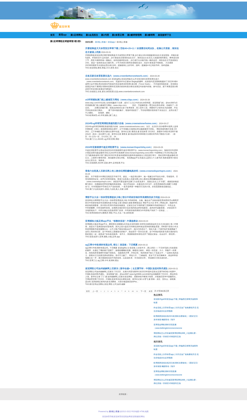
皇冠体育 (117, 416)
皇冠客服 (134, 416)
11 (137, 291)
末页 (150, 291)
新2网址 (141, 416)
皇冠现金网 (126, 416)
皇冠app (111, 42)
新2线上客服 (100, 42)
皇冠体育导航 (108, 416)
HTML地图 (144, 411)
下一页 (143, 291)
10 (133, 291)
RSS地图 (135, 411)
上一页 (95, 291)
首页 (88, 291)
